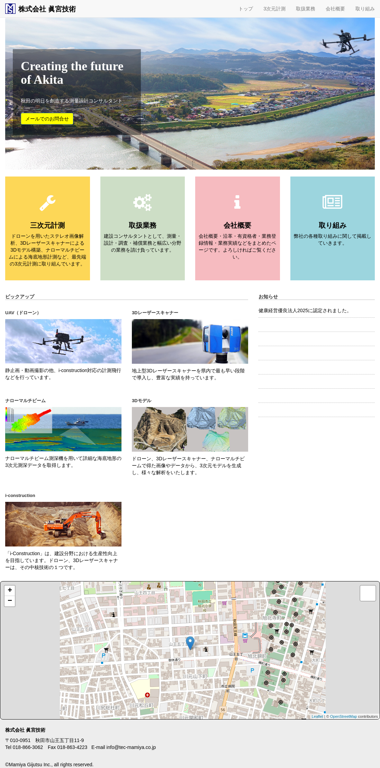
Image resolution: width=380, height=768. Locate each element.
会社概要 (335, 8)
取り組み (365, 8)
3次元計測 (274, 8)
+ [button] (10, 591)
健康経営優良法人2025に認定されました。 (305, 310)
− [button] (10, 601)
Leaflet (317, 716)
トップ (245, 8)
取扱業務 (305, 8)
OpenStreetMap (343, 716)
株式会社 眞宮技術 (40, 8)
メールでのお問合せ (47, 118)
